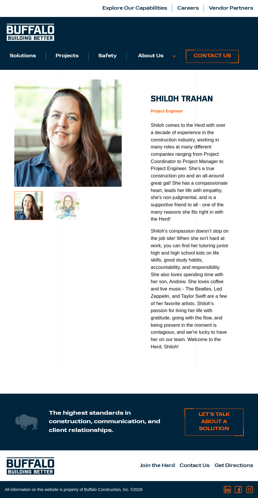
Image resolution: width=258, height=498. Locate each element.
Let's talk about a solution (214, 421)
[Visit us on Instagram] (249, 489)
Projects (67, 56)
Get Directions (234, 466)
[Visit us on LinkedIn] (227, 489)
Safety (107, 56)
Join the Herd (157, 466)
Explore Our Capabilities (134, 8)
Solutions (23, 56)
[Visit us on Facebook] (238, 489)
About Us (151, 56)
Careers (188, 8)
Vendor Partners (231, 8)
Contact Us (212, 56)
